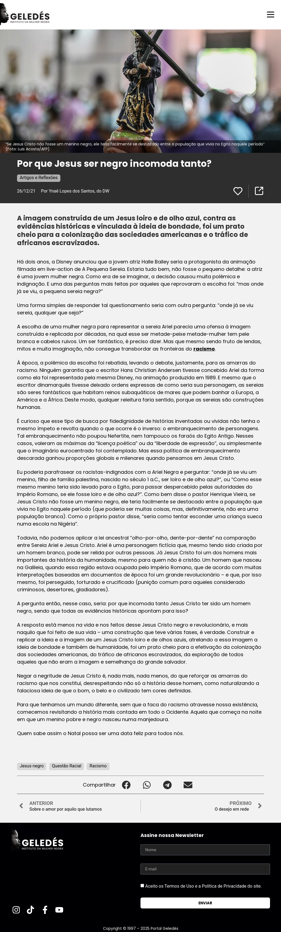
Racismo (97, 765)
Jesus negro (32, 765)
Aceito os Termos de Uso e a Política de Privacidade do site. (203, 885)
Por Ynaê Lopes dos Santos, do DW (75, 190)
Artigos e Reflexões (39, 177)
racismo (204, 348)
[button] (126, 784)
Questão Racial (66, 765)
